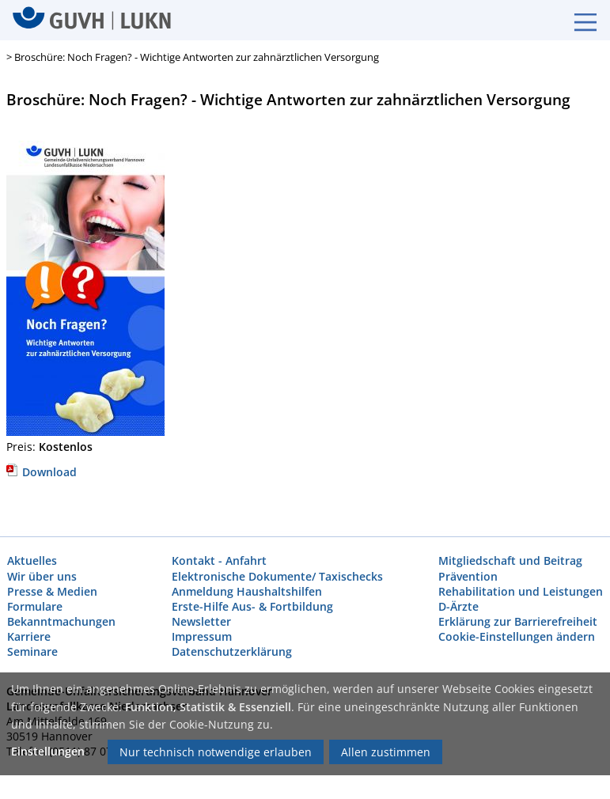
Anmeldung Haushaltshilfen (247, 591)
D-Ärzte (458, 606)
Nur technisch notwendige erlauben (215, 751)
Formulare (35, 606)
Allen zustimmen (385, 751)
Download (41, 471)
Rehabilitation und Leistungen (520, 591)
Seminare (32, 652)
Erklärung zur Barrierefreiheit (517, 621)
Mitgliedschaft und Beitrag (510, 561)
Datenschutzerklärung (232, 652)
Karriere (29, 637)
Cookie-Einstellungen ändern (516, 637)
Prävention (468, 576)
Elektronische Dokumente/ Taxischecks (277, 576)
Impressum (202, 637)
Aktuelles (32, 561)
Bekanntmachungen (61, 621)
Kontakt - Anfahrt (219, 561)
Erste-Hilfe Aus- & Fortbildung (252, 606)
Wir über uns (42, 576)
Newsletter (201, 621)
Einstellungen (48, 751)
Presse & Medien (52, 591)
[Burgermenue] (577, 20)
